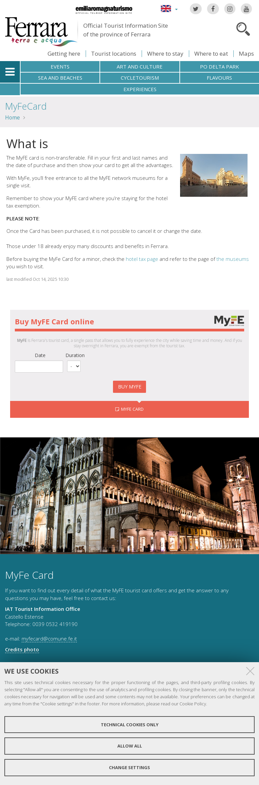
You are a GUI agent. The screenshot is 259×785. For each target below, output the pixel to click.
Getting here (64, 53)
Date (40, 355)
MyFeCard (26, 106)
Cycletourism (140, 77)
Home (12, 117)
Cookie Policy (192, 704)
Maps (246, 53)
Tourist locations (113, 53)
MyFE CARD (132, 409)
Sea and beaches (60, 77)
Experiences (139, 89)
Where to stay (165, 53)
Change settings (129, 767)
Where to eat (211, 53)
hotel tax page (142, 258)
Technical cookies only (130, 725)
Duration (75, 355)
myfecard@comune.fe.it (49, 638)
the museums (233, 258)
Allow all (129, 746)
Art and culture (140, 66)
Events (60, 66)
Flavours (219, 77)
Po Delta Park (219, 66)
